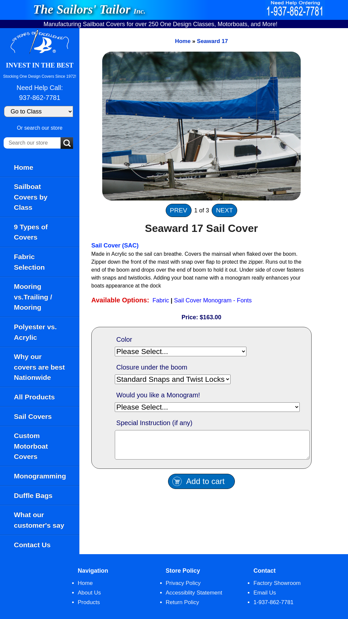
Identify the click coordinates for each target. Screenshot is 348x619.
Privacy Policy (183, 583)
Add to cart (205, 486)
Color (124, 339)
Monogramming (40, 476)
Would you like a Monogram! (158, 395)
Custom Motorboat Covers (31, 446)
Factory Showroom (277, 583)
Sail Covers (33, 416)
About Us (89, 593)
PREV (178, 210)
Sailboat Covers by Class (31, 197)
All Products (34, 397)
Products (89, 602)
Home (23, 167)
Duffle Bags (33, 495)
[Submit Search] (67, 143)
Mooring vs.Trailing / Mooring (33, 297)
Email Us (264, 593)
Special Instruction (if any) (154, 422)
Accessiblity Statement (194, 593)
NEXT (224, 210)
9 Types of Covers (31, 232)
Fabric (160, 300)
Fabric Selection (29, 262)
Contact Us (32, 545)
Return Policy (182, 602)
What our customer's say (39, 520)
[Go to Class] (38, 111)
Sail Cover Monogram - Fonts (213, 300)
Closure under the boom (152, 367)
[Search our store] (32, 143)
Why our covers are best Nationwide (39, 367)
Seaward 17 (212, 41)
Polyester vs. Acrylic (35, 332)
